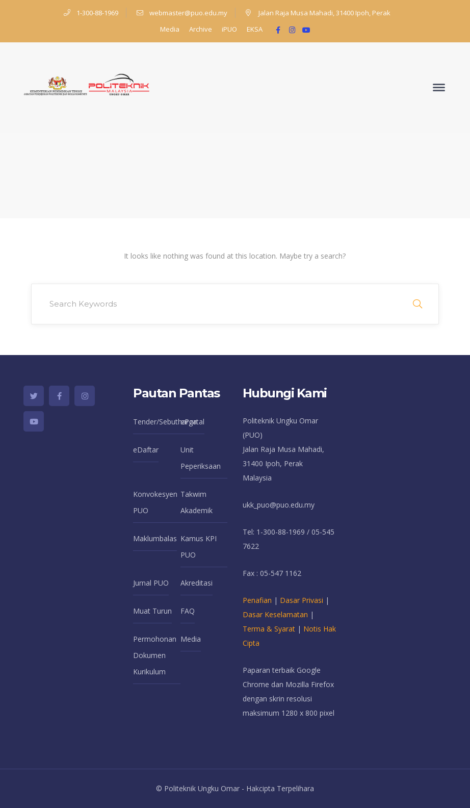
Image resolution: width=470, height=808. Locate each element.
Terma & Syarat (269, 629)
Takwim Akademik (196, 502)
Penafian (257, 600)
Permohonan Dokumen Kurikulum (154, 655)
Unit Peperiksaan (200, 458)
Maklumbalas (155, 538)
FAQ (187, 611)
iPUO (229, 29)
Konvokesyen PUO (155, 502)
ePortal (192, 421)
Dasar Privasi (301, 600)
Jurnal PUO (151, 583)
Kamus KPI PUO (198, 547)
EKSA (255, 29)
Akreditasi (196, 583)
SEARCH (417, 304)
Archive (200, 29)
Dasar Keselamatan (275, 614)
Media (169, 29)
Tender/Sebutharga (165, 421)
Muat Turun (152, 611)
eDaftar (146, 449)
